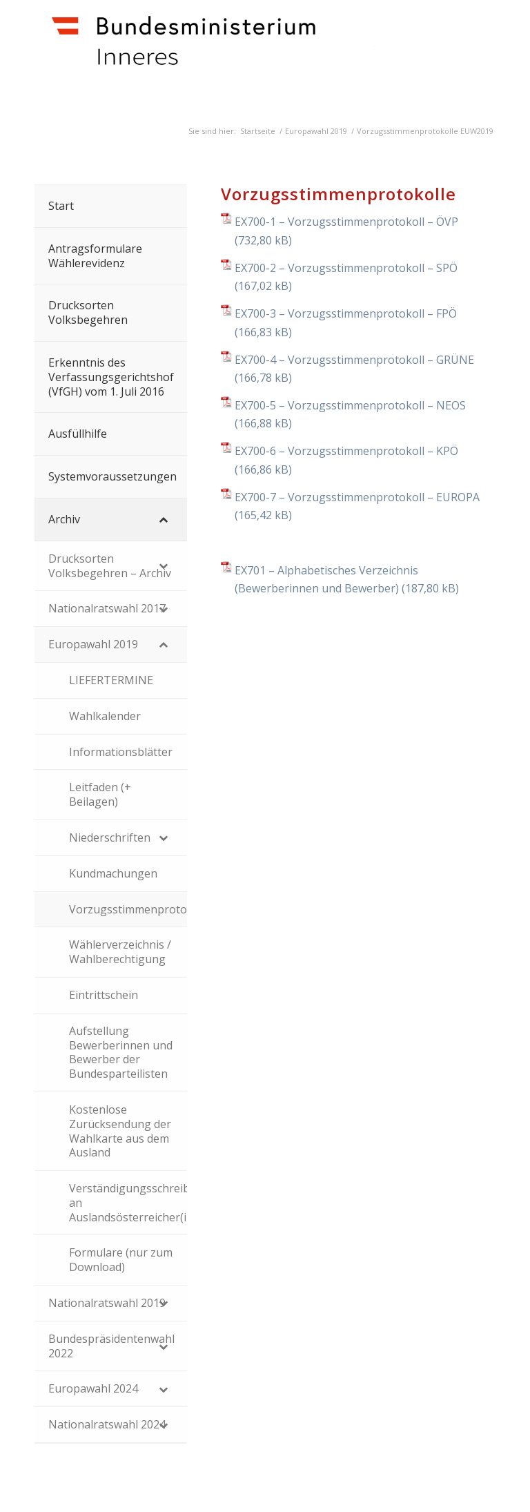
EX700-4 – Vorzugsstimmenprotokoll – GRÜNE (354, 359)
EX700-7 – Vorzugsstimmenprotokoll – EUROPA (357, 497)
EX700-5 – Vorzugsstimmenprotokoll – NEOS (350, 405)
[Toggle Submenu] (163, 519)
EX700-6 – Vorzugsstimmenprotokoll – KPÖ (346, 450)
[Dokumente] (239, 56)
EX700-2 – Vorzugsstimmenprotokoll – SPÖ (346, 267)
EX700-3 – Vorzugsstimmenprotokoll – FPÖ (346, 313)
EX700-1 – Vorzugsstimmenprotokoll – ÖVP (346, 221)
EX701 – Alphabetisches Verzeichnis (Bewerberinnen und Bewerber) (326, 579)
